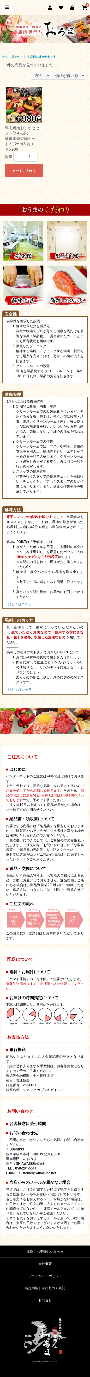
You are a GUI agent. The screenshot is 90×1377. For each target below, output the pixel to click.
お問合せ (45, 1300)
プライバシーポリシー (45, 1276)
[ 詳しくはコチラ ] (19, 604)
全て (5, 56)
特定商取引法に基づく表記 (45, 1288)
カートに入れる (24, 171)
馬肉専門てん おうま (50, 1361)
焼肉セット (19, 56)
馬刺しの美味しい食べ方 (45, 1252)
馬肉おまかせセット (43, 56)
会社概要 (45, 1264)
